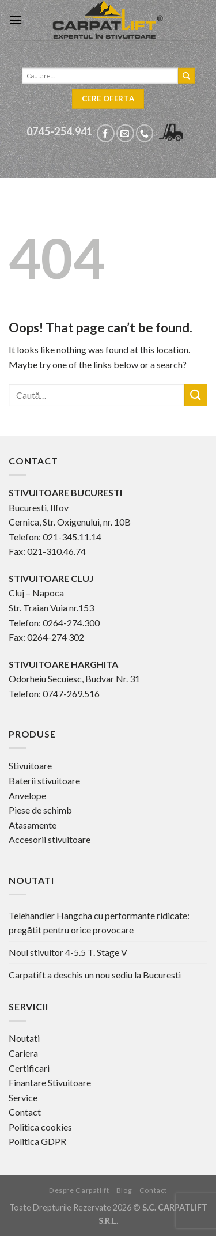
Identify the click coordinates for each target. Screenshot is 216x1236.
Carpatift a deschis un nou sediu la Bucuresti (95, 974)
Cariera (23, 1053)
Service (23, 1097)
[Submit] (195, 395)
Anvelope (27, 795)
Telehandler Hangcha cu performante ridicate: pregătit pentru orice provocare (99, 923)
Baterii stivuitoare (44, 780)
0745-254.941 (59, 131)
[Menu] (15, 20)
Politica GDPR (37, 1141)
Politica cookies (40, 1126)
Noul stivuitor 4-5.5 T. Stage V (68, 952)
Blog (124, 1190)
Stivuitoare (30, 765)
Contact (25, 1111)
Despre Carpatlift (79, 1190)
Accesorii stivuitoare (49, 839)
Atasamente (32, 824)
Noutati (24, 1038)
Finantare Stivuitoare (50, 1082)
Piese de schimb (40, 809)
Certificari (29, 1068)
